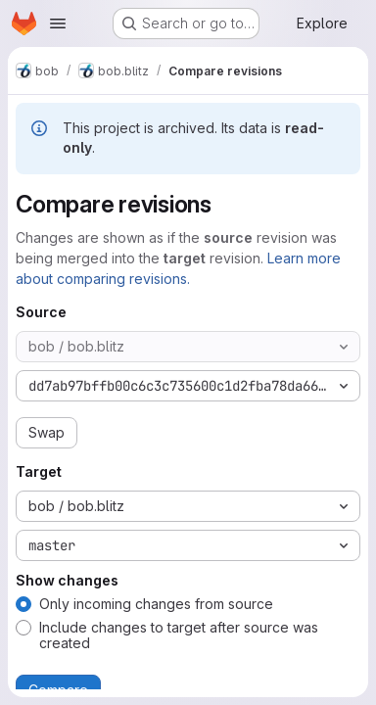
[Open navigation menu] (57, 23)
